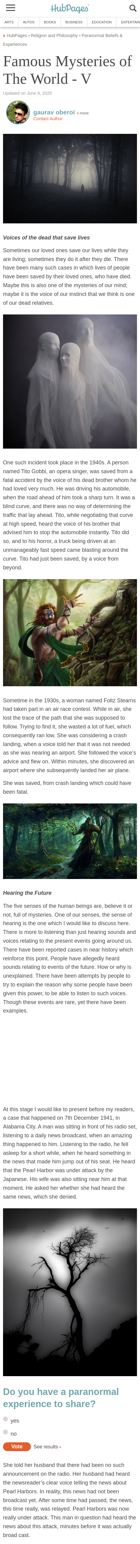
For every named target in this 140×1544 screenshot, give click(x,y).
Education (102, 22)
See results (46, 1446)
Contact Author (47, 118)
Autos (29, 22)
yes (15, 1421)
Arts (9, 22)
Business (74, 22)
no (14, 1434)
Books (50, 22)
